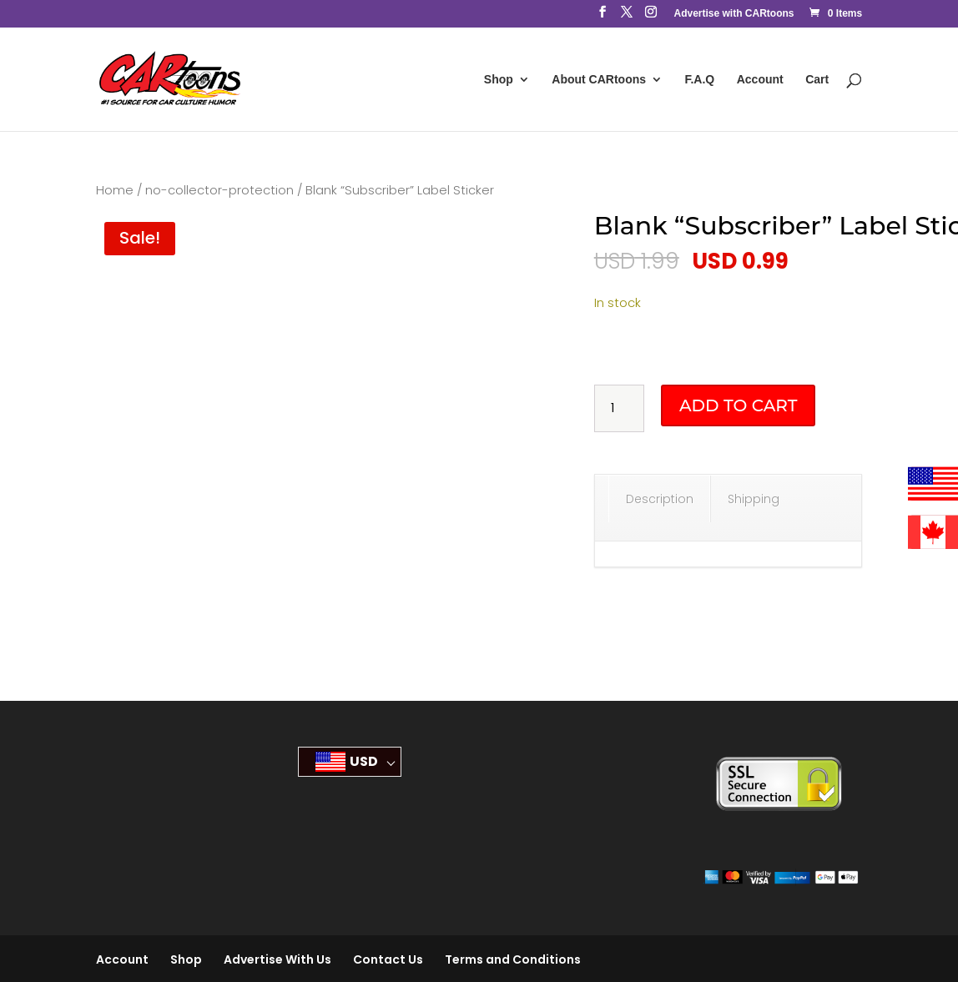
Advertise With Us (277, 959)
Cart (817, 79)
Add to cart (738, 405)
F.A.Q (699, 79)
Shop (498, 79)
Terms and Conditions (513, 959)
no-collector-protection (219, 190)
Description (659, 499)
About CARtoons (599, 79)
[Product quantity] (619, 409)
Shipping (753, 499)
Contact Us (388, 959)
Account (760, 79)
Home (115, 190)
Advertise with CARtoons (733, 13)
